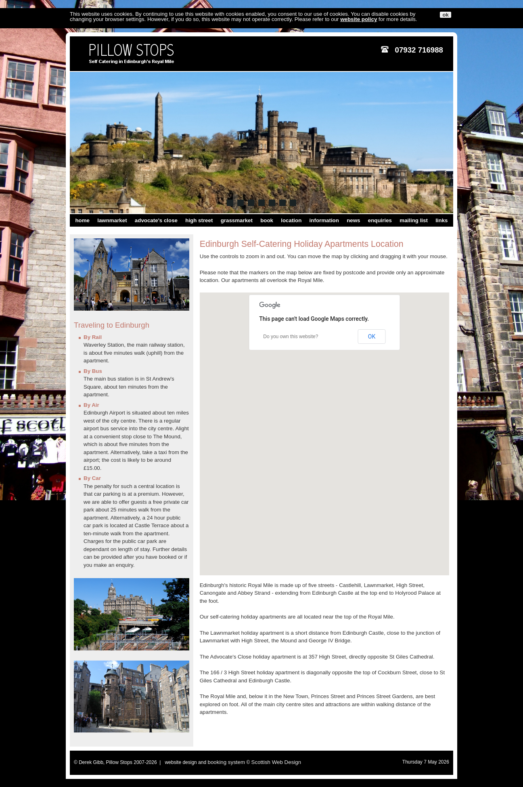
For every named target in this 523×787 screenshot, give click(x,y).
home (82, 220)
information (324, 220)
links (441, 220)
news (353, 220)
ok (445, 15)
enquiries (380, 220)
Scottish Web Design (276, 762)
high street (199, 220)
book (266, 220)
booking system (226, 762)
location (291, 220)
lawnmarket (112, 220)
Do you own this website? (290, 336)
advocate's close (156, 220)
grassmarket (237, 220)
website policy (358, 19)
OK (371, 336)
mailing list (414, 220)
